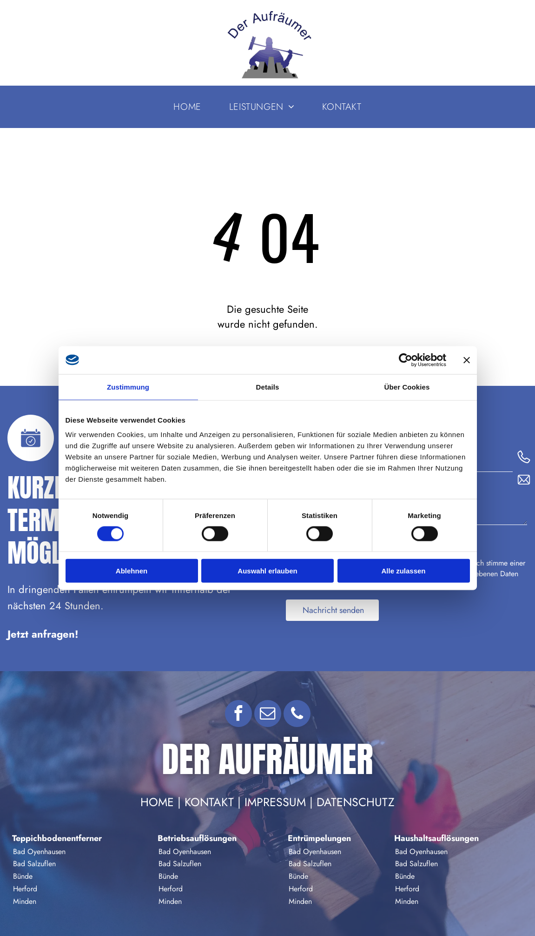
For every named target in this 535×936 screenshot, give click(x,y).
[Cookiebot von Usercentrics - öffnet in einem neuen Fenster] (405, 360)
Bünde (23, 876)
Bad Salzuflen (34, 863)
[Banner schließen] (466, 360)
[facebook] (238, 714)
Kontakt (209, 802)
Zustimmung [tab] (128, 387)
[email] (267, 714)
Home (157, 802)
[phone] (297, 714)
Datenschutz (356, 802)
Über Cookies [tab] (407, 387)
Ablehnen (131, 571)
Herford (25, 888)
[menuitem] (187, 106)
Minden (24, 901)
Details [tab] (267, 387)
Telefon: (463, 451)
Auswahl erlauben (267, 571)
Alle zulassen (403, 571)
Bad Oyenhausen (39, 851)
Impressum (275, 802)
